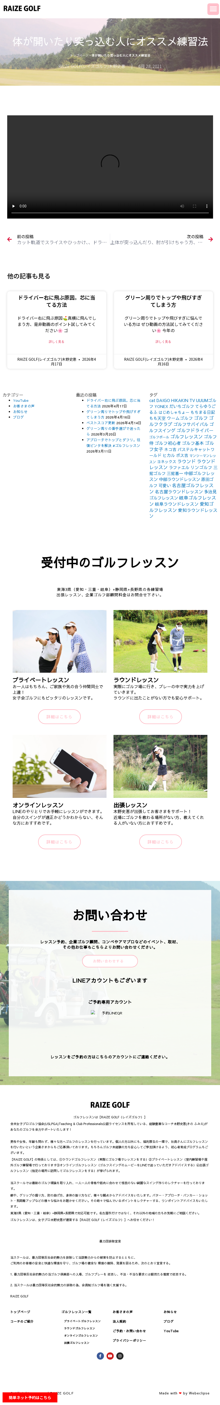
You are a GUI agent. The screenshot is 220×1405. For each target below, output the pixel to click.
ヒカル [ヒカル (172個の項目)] (169, 455)
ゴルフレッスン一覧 (76, 1312)
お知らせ (20, 411)
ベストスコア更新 (100, 422)
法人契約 (119, 1321)
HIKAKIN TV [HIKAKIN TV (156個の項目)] (183, 400)
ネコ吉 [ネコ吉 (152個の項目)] (170, 449)
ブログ (18, 417)
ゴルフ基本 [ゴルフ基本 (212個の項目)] (193, 443)
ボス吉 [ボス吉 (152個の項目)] (182, 455)
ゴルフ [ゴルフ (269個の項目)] (201, 418)
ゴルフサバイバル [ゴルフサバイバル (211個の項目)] (190, 424)
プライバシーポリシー (129, 1340)
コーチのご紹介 (22, 1321)
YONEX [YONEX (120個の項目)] (161, 406)
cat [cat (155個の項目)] (152, 400)
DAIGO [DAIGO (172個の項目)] (163, 400)
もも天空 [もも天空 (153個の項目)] (157, 418)
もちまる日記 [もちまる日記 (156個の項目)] (202, 412)
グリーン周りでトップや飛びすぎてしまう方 (163, 301)
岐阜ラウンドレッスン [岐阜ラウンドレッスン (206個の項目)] (177, 504)
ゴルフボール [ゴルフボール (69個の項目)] (159, 437)
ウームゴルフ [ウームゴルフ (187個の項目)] (180, 418)
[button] (213, 9)
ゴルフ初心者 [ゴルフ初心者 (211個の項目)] (168, 443)
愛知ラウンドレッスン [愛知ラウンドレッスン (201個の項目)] (183, 513)
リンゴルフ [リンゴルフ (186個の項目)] (201, 467)
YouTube (21, 400)
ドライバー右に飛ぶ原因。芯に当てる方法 (56, 301)
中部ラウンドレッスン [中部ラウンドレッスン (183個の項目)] (179, 479)
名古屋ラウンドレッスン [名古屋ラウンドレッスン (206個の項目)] (179, 491)
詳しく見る (56, 341)
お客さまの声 (24, 406)
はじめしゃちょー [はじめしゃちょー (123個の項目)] (174, 412)
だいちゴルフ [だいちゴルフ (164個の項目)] (181, 406)
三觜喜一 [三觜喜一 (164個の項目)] (175, 473)
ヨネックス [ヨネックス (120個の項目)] (166, 461)
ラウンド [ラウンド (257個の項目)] (186, 461)
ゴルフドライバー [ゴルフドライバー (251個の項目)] (195, 430)
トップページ (79, 55)
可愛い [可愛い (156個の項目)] (165, 485)
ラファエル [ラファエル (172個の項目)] (179, 467)
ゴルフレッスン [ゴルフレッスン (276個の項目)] (186, 436)
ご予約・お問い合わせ (129, 1331)
